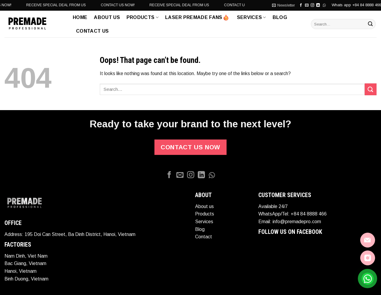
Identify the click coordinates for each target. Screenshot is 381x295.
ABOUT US (107, 17)
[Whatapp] (212, 175)
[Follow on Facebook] (301, 5)
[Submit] (370, 24)
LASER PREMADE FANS (197, 17)
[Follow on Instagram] (312, 5)
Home (80, 17)
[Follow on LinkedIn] (201, 175)
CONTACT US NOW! (46, 5)
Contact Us (92, 31)
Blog (280, 17)
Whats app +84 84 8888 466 (356, 5)
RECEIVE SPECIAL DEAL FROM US (107, 5)
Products (143, 17)
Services (251, 17)
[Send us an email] (307, 5)
